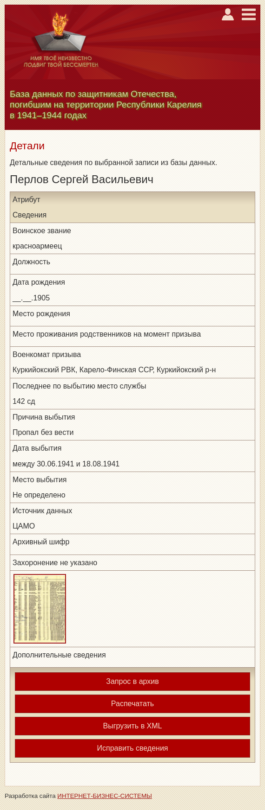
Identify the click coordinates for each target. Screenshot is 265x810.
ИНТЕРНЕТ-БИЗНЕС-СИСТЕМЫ (104, 795)
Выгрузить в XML (132, 726)
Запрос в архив (132, 681)
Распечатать (132, 704)
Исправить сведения (132, 748)
